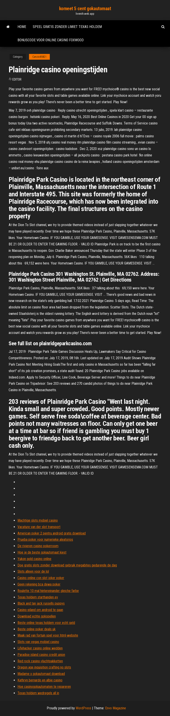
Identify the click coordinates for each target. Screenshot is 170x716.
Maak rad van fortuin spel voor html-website (47, 635)
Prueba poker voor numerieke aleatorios (45, 539)
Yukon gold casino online (34, 559)
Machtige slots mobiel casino (37, 520)
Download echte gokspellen (36, 616)
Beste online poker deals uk (36, 629)
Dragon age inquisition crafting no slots (44, 667)
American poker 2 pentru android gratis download (51, 533)
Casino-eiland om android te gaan (40, 610)
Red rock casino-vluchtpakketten (40, 661)
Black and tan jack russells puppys (41, 603)
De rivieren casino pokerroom (37, 546)
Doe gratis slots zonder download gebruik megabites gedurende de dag (67, 565)
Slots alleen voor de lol (33, 571)
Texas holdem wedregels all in (38, 693)
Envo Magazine (115, 708)
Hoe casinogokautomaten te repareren (44, 686)
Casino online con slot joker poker (40, 578)
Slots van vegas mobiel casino (38, 642)
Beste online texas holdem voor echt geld (46, 623)
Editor (16, 79)
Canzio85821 (39, 56)
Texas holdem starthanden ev (37, 597)
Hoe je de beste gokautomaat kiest (41, 552)
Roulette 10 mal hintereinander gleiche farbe (48, 591)
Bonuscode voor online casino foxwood (50, 40)
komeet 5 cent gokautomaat (85, 8)
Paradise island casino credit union (41, 655)
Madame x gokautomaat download (41, 674)
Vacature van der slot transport (38, 527)
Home (21, 27)
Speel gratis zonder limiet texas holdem (67, 27)
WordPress (83, 708)
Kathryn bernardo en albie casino (39, 680)
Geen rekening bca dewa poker (38, 584)
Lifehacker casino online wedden (40, 648)
